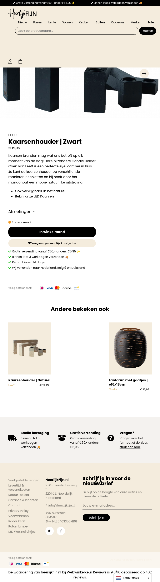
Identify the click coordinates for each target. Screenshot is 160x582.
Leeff (13, 135)
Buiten (100, 22)
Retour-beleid (18, 495)
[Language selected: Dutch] (132, 578)
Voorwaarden (18, 516)
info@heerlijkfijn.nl (61, 505)
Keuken (84, 22)
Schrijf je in (96, 518)
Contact (14, 505)
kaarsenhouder (39, 171)
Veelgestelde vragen (23, 480)
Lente (52, 22)
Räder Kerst (16, 521)
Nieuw (22, 22)
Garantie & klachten (23, 500)
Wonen (67, 22)
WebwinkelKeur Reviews (86, 572)
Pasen (37, 22)
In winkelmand (52, 231)
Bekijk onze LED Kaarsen (34, 196)
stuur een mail (130, 447)
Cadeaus (117, 22)
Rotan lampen (19, 526)
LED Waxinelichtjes (21, 532)
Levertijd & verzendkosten (19, 487)
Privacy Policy (18, 511)
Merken (136, 22)
